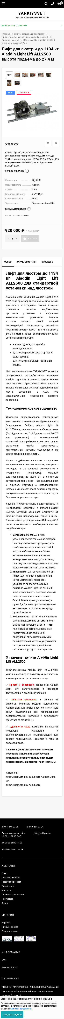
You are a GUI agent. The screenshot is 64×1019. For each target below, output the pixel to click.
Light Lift (36, 180)
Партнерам (7, 899)
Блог (4, 960)
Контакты (6, 890)
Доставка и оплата (11, 877)
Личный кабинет (10, 927)
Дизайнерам (8, 886)
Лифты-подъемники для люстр (29, 34)
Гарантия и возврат (11, 882)
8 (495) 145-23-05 (10, 827)
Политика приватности (13, 894)
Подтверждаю (12, 1014)
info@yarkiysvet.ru (42, 833)
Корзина (6, 923)
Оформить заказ (10, 931)
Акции (5, 903)
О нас (4, 873)
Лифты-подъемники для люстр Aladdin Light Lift (25, 37)
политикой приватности (20, 1009)
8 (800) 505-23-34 (35, 827)
